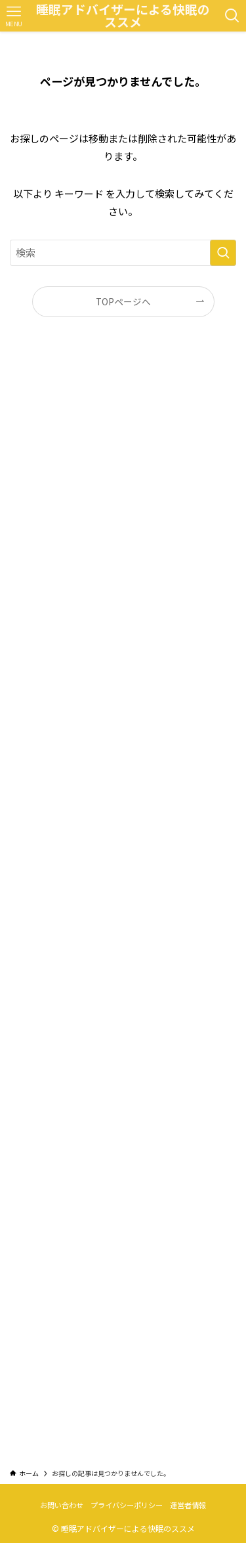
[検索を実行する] (223, 253)
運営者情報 (188, 1505)
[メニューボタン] (13, 16)
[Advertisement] (123, 902)
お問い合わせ (61, 1505)
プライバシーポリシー (127, 1505)
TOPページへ (123, 301)
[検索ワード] (123, 253)
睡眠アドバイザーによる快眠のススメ (123, 15)
